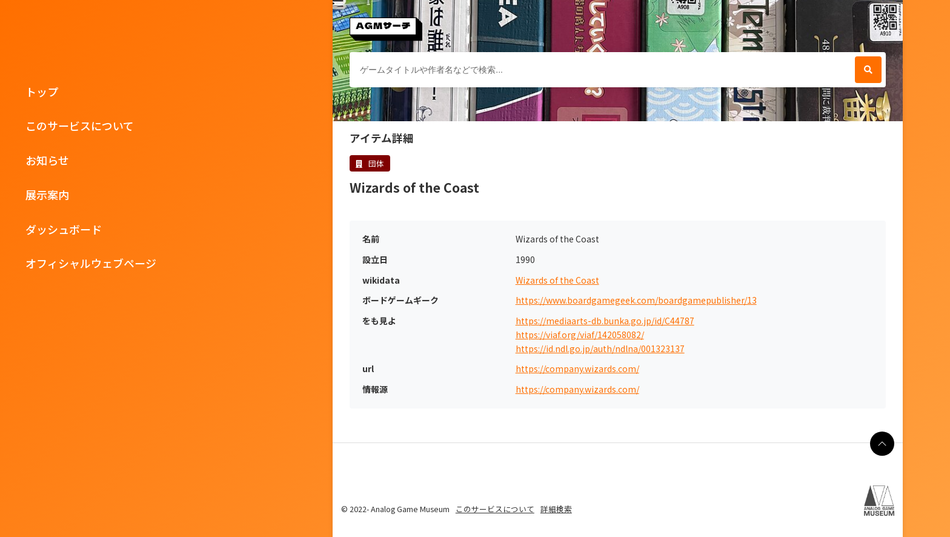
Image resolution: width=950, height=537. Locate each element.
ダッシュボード (63, 229)
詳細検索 (556, 509)
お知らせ (47, 160)
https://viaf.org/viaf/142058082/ (580, 335)
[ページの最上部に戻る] (882, 444)
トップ (41, 91)
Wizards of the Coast (557, 280)
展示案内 (47, 194)
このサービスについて (79, 125)
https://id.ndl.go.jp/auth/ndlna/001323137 (600, 349)
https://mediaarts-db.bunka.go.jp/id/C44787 (605, 321)
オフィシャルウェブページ (90, 263)
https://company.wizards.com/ (577, 369)
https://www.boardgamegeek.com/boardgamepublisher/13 (636, 300)
